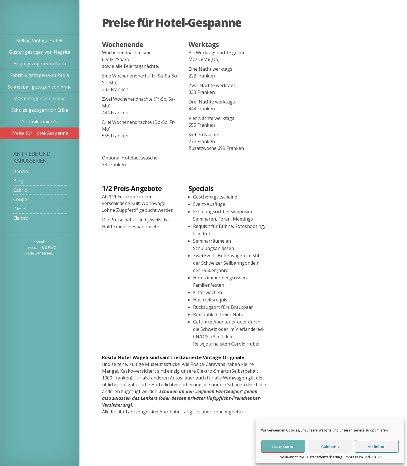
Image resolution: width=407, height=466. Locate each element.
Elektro (21, 218)
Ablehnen (330, 446)
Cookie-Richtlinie (291, 457)
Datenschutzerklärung (324, 457)
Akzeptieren (283, 446)
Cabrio (20, 190)
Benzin (20, 171)
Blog (18, 181)
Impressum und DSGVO (363, 457)
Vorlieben (377, 446)
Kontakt (40, 242)
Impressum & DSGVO (40, 247)
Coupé (20, 199)
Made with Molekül (40, 253)
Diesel (19, 209)
